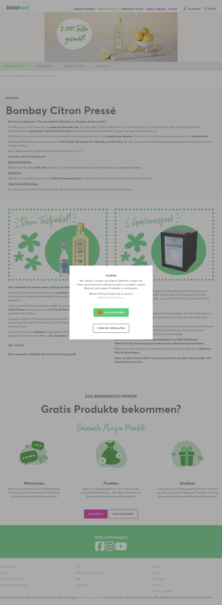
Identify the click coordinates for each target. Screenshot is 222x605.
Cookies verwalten (111, 328)
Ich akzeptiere (111, 313)
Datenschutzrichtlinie (111, 297)
